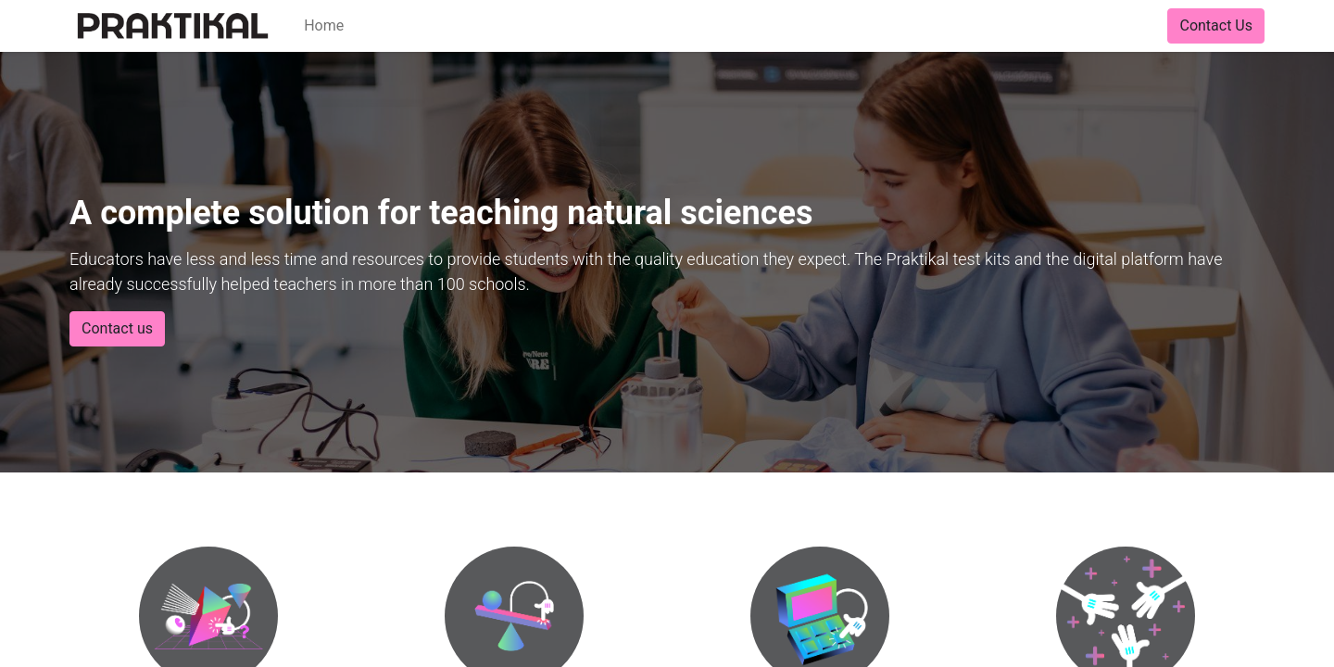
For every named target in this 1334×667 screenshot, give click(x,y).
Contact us (117, 328)
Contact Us (1215, 25)
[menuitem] (323, 25)
